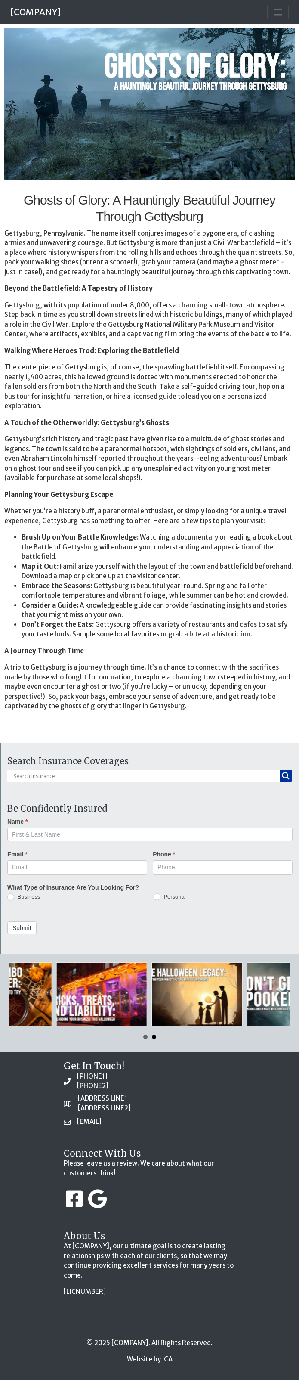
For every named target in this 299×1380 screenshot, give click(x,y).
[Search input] (145, 776)
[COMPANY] (35, 11)
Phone (164, 854)
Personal (170, 897)
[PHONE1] (92, 1076)
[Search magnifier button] (286, 776)
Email (17, 854)
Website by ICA (150, 1359)
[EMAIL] (89, 1121)
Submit (21, 927)
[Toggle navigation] (278, 12)
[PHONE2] (92, 1086)
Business (23, 897)
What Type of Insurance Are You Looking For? (73, 887)
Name (17, 821)
